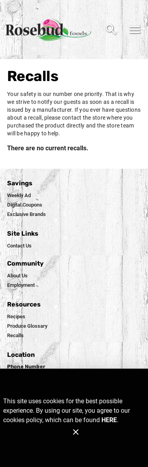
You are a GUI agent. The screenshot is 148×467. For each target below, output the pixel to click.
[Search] (111, 29)
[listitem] (19, 195)
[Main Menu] (134, 29)
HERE (109, 420)
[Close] (76, 432)
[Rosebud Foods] (50, 29)
